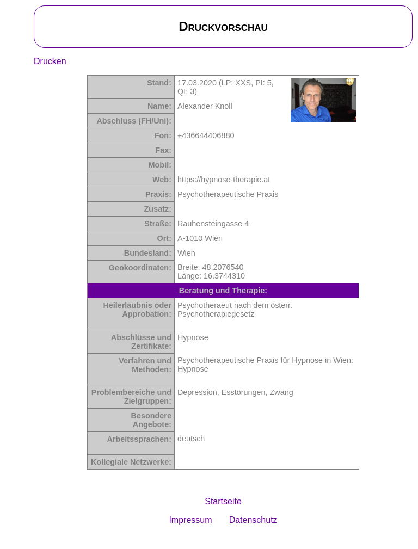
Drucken (50, 61)
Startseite (223, 501)
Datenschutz (253, 520)
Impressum (190, 520)
